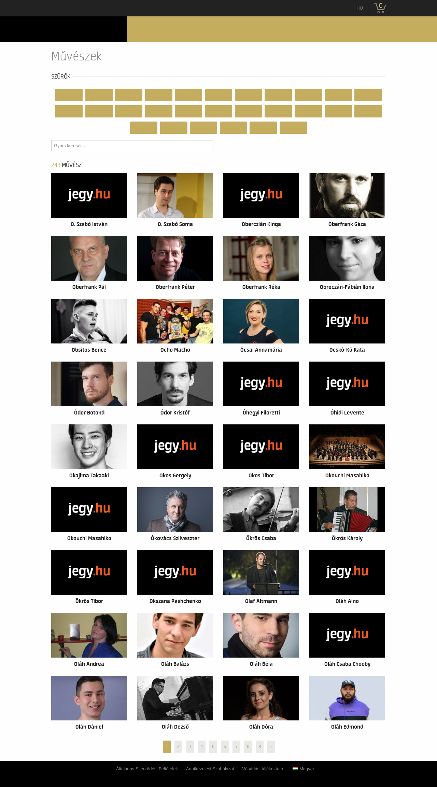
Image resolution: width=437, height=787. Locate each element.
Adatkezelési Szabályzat (210, 768)
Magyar (303, 768)
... (293, 128)
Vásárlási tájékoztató (262, 768)
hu (359, 8)
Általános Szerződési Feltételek (147, 768)
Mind (69, 95)
